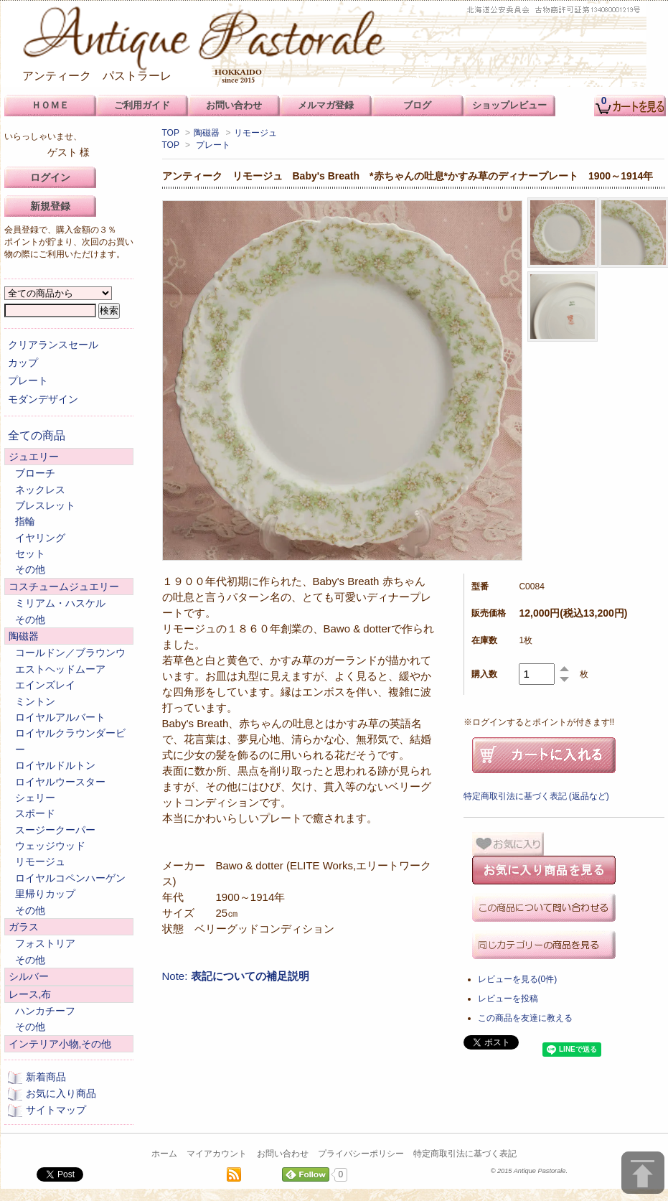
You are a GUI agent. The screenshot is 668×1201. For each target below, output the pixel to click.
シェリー (35, 797)
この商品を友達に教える (525, 1018)
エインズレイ (45, 685)
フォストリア (45, 943)
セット (30, 553)
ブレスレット (45, 505)
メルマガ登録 (326, 105)
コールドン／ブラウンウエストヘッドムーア (70, 660)
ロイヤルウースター (60, 782)
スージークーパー (55, 830)
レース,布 (30, 994)
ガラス (24, 927)
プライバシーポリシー (361, 1154)
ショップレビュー (509, 105)
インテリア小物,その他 (60, 1044)
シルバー (29, 976)
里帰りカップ (45, 893)
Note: (235, 976)
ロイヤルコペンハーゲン (70, 878)
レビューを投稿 (508, 999)
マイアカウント (217, 1154)
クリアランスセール (53, 344)
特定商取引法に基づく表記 (465, 1154)
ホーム (164, 1154)
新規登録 (50, 206)
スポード (35, 813)
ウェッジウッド (50, 845)
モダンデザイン (43, 399)
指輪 (25, 521)
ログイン (50, 177)
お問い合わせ (283, 1154)
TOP (170, 133)
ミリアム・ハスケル (60, 603)
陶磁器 (207, 133)
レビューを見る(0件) (518, 979)
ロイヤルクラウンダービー (70, 740)
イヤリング (40, 537)
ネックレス (40, 489)
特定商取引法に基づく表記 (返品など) (536, 796)
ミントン (35, 701)
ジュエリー (34, 456)
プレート (213, 145)
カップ (23, 362)
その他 (30, 569)
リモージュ (255, 133)
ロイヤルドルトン (55, 765)
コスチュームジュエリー (64, 586)
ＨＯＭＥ (50, 105)
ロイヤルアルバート (60, 717)
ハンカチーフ (45, 1011)
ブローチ (35, 473)
